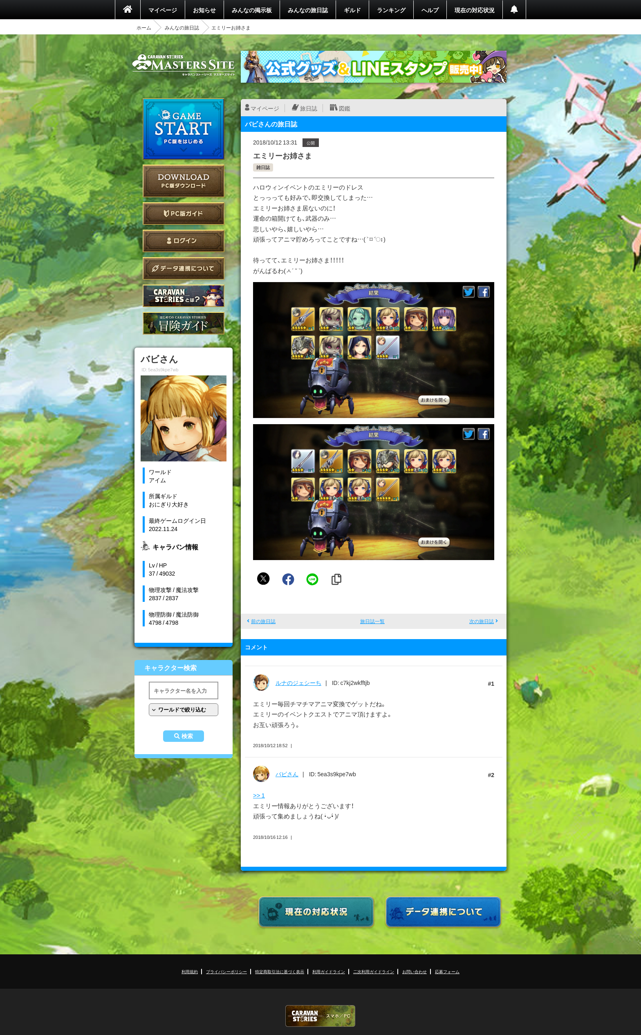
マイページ (162, 10)
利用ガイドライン (328, 971)
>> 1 (259, 795)
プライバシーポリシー (226, 971)
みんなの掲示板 (252, 10)
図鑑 (344, 108)
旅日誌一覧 (372, 621)
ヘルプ (430, 10)
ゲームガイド (183, 323)
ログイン (183, 241)
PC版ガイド (183, 213)
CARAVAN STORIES (320, 1016)
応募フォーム (447, 971)
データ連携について (183, 268)
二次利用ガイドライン (373, 971)
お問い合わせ (414, 971)
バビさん (287, 774)
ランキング (391, 10)
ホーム (144, 27)
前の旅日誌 (263, 621)
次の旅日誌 (481, 621)
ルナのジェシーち (298, 682)
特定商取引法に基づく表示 (279, 971)
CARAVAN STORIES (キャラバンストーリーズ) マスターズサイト (183, 65)
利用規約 (190, 971)
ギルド (352, 10)
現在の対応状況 (475, 10)
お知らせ (204, 10)
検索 (187, 736)
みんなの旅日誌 (308, 10)
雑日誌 (263, 167)
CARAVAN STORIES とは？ (183, 296)
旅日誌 (308, 108)
